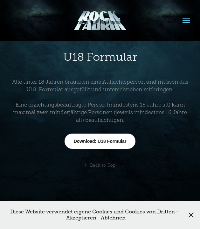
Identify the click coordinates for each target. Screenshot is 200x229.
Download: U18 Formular (100, 141)
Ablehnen (113, 218)
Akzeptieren (81, 218)
